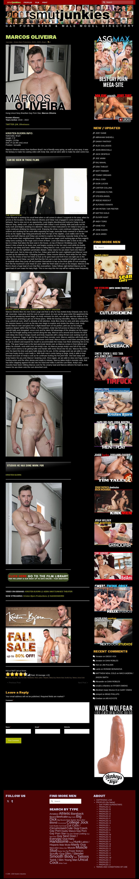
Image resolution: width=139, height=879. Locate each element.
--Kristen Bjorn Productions (22, 42)
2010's (34, 42)
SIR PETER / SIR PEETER (107, 209)
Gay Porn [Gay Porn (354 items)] (81, 831)
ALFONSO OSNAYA (104, 205)
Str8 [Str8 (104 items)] (75, 857)
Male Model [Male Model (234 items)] (65, 845)
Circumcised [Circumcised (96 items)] (62, 823)
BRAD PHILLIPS (112, 694)
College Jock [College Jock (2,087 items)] (77, 822)
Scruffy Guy (68, 677)
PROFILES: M (105, 835)
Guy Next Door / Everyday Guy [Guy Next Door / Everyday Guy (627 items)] (64, 837)
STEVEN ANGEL (103, 196)
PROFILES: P (105, 841)
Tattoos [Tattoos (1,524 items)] (83, 856)
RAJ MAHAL (101, 162)
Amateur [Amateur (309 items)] (54, 813)
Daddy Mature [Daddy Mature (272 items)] (68, 831)
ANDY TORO (101, 221)
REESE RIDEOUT (103, 200)
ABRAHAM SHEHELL (105, 137)
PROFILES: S (105, 848)
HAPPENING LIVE (104, 800)
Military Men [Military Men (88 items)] (63, 848)
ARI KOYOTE (111, 698)
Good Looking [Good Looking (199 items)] (79, 833)
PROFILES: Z (105, 865)
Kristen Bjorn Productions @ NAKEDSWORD (43, 596)
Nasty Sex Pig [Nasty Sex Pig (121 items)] (63, 851)
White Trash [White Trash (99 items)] (63, 863)
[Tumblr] (12, 801)
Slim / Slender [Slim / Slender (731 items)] (74, 853)
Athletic (9, 677)
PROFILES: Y (105, 862)
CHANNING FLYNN (104, 192)
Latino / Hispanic (44, 677)
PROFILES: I (104, 825)
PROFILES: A (105, 807)
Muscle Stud (60, 677)
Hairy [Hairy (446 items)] (71, 838)
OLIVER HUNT (102, 217)
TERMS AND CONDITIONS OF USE (111, 867)
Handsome (30, 677)
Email (37, 727)
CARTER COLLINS (104, 188)
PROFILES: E (105, 816)
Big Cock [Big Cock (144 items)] (72, 817)
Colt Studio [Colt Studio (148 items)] (54, 826)
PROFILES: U (105, 853)
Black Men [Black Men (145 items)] (81, 820)
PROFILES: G (105, 821)
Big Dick (14, 677)
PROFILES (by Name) (105, 802)
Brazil (44, 42)
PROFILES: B (105, 809)
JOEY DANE (101, 133)
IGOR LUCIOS (102, 184)
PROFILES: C (105, 811)
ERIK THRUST (102, 167)
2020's (39, 42)
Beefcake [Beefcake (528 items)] (62, 816)
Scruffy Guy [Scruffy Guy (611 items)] (57, 853)
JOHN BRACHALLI (104, 150)
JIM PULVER (107, 665)
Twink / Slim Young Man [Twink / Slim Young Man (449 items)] (64, 859)
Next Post (82, 683)
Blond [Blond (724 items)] (53, 822)
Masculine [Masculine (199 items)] (54, 848)
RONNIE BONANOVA (113, 669)
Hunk (36, 677)
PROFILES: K (105, 830)
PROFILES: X (105, 860)
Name (8, 727)
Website (67, 727)
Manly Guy (52, 677)
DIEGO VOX (111, 656)
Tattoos (74, 677)
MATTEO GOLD (102, 213)
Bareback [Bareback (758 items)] (77, 813)
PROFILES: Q (105, 844)
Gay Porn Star (22, 677)
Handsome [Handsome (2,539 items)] (59, 841)
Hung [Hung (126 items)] (71, 842)
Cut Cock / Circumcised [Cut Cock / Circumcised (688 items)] (65, 827)
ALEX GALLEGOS (103, 146)
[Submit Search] (104, 2)
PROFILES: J (104, 828)
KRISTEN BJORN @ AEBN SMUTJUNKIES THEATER (48, 591)
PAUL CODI (101, 179)
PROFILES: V (105, 855)
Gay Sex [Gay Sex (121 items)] (70, 834)
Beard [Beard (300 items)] (53, 816)
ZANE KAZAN (102, 230)
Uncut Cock (81, 677)
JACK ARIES (101, 234)
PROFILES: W (105, 858)
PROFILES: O (105, 839)
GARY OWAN (126, 690)
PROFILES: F (105, 818)
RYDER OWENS (120, 686)
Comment (10, 700)
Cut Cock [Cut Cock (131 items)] (62, 826)
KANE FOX (100, 226)
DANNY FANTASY (103, 141)
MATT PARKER (102, 171)
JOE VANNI (100, 158)
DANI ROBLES (111, 661)
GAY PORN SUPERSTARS (110, 804)
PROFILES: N (105, 837)
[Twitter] (8, 801)
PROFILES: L (104, 832)
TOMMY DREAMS (103, 175)
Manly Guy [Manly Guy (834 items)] (78, 844)
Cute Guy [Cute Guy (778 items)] (72, 828)
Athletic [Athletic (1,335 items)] (64, 813)
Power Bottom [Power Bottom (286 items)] (76, 851)
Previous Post (14, 683)
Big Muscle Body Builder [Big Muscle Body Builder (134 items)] (66, 820)
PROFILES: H (105, 823)
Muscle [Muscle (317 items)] (71, 847)
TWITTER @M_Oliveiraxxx (17, 124)
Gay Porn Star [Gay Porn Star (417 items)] (58, 833)
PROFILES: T (104, 851)
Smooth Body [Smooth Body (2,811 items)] (61, 856)
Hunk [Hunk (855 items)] (77, 841)
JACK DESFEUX (103, 154)
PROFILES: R (105, 846)
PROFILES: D (105, 814)
